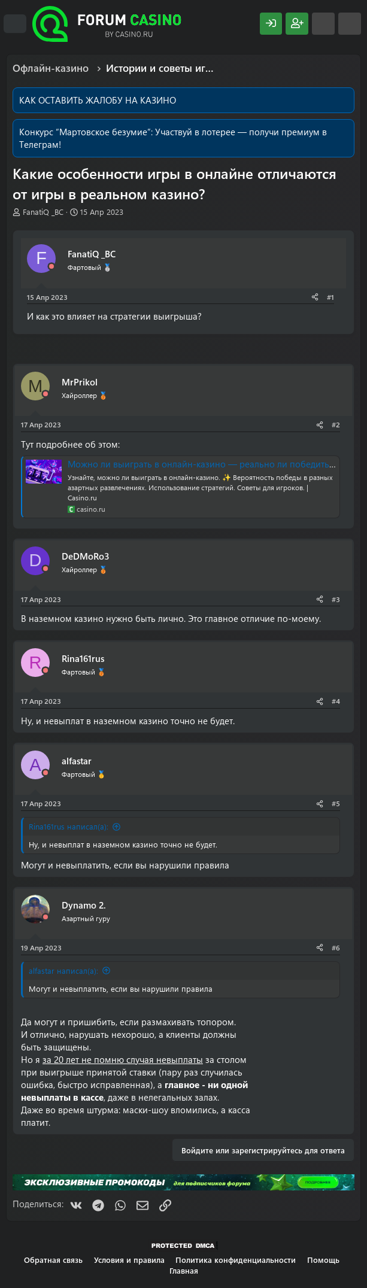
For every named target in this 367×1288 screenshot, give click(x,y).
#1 (330, 297)
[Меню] (15, 24)
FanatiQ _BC (43, 211)
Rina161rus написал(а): (68, 826)
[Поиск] (349, 24)
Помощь (323, 1259)
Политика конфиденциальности (235, 1259)
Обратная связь (53, 1259)
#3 (336, 599)
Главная (183, 1270)
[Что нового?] (323, 24)
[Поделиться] (315, 297)
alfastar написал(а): (63, 970)
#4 (336, 701)
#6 (336, 947)
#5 (336, 803)
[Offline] (51, 266)
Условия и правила (129, 1259)
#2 (336, 424)
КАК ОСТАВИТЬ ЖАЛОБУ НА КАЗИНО (97, 100)
